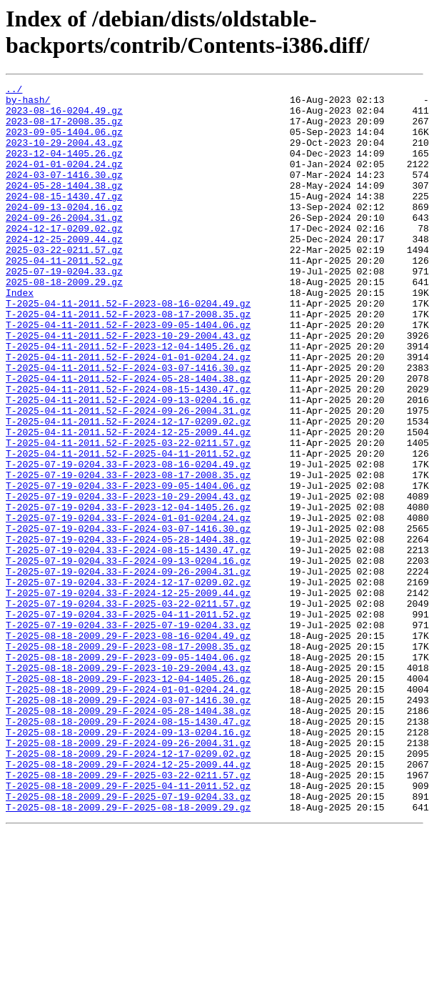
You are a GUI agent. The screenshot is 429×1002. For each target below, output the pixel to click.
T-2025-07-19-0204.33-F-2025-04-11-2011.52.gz (128, 721)
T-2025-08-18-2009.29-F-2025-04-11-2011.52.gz (128, 927)
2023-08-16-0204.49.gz (64, 116)
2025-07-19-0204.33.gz (64, 309)
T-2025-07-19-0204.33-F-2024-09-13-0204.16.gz (128, 656)
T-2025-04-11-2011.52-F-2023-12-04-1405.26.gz (128, 399)
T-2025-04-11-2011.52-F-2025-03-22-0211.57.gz (128, 515)
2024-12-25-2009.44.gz (64, 270)
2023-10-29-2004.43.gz (64, 155)
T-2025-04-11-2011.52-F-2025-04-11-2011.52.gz (128, 528)
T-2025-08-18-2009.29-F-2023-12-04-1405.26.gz (128, 798)
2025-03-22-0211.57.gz (64, 283)
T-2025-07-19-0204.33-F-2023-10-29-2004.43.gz (128, 579)
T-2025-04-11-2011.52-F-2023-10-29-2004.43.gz (128, 386)
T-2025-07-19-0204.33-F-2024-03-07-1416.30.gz (128, 618)
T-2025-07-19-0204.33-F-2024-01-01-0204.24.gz (128, 605)
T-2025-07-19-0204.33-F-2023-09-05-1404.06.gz (128, 566)
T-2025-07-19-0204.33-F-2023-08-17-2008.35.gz (128, 553)
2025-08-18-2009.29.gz (64, 322)
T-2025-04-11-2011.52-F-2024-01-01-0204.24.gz (128, 412)
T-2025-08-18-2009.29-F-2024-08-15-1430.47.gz (128, 849)
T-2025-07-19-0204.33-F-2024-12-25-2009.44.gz (128, 695)
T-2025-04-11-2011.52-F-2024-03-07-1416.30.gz (128, 425)
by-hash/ (28, 103)
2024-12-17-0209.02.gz (64, 258)
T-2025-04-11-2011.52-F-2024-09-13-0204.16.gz (128, 463)
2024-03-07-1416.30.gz (64, 193)
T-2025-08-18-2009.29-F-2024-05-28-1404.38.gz (128, 836)
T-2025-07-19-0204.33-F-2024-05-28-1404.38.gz (128, 631)
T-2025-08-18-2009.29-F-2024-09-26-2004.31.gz (128, 875)
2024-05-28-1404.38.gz (64, 206)
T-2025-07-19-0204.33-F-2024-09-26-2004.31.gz (128, 669)
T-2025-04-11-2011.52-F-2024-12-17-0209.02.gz (128, 489)
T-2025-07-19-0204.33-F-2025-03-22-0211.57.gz (128, 708)
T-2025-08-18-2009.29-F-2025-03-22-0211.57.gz (128, 914)
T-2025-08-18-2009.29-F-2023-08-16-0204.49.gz (128, 746)
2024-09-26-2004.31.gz (64, 245)
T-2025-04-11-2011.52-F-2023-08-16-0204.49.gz (128, 348)
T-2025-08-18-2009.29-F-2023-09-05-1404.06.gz (128, 772)
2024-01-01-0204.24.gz (64, 180)
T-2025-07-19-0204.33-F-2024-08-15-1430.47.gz (128, 644)
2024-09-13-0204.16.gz (64, 232)
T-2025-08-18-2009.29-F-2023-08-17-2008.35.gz (128, 759)
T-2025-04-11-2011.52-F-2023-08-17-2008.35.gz (128, 360)
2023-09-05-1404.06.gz (64, 142)
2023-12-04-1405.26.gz (64, 168)
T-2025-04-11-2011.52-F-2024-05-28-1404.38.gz (128, 438)
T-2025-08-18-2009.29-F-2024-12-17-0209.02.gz (128, 888)
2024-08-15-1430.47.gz (64, 219)
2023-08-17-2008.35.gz (64, 129)
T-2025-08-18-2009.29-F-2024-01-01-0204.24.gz (128, 811)
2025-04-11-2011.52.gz (64, 296)
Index (20, 335)
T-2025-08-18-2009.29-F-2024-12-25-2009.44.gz (128, 901)
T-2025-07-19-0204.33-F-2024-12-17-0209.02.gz (128, 682)
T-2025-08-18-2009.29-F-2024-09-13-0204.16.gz (128, 862)
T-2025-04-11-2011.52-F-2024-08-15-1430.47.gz (128, 451)
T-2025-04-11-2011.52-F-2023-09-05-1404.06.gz (128, 373)
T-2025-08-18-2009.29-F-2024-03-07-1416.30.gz (128, 824)
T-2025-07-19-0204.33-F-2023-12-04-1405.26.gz (128, 592)
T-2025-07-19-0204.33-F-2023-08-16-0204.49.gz (128, 541)
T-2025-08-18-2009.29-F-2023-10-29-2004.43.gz (128, 785)
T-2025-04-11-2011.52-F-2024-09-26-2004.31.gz (128, 476)
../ (14, 90)
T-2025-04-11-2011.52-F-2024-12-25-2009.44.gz (128, 502)
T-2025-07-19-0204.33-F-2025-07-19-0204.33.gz (128, 734)
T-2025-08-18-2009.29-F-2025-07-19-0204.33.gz (128, 939)
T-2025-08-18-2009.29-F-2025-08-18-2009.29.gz (128, 952)
